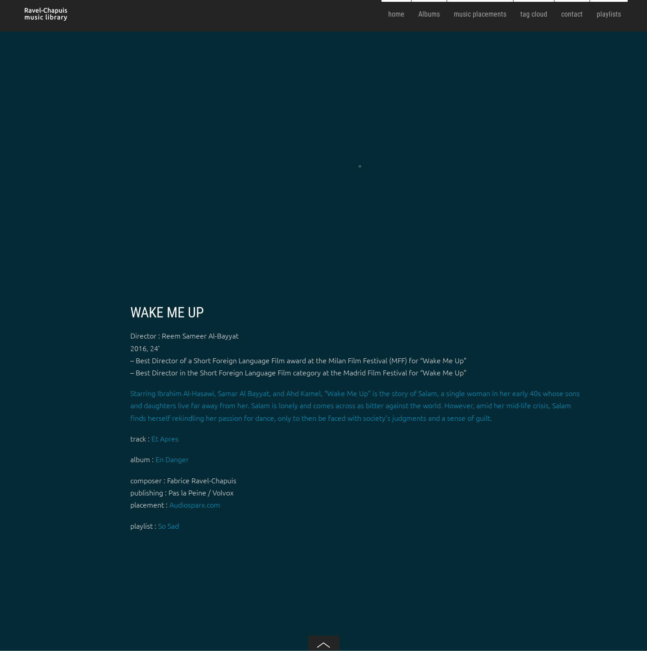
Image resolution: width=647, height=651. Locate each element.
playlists (609, 14)
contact (572, 14)
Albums (429, 14)
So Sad (168, 526)
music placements (480, 14)
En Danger (172, 459)
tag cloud (533, 14)
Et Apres (164, 438)
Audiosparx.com (194, 504)
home (396, 14)
